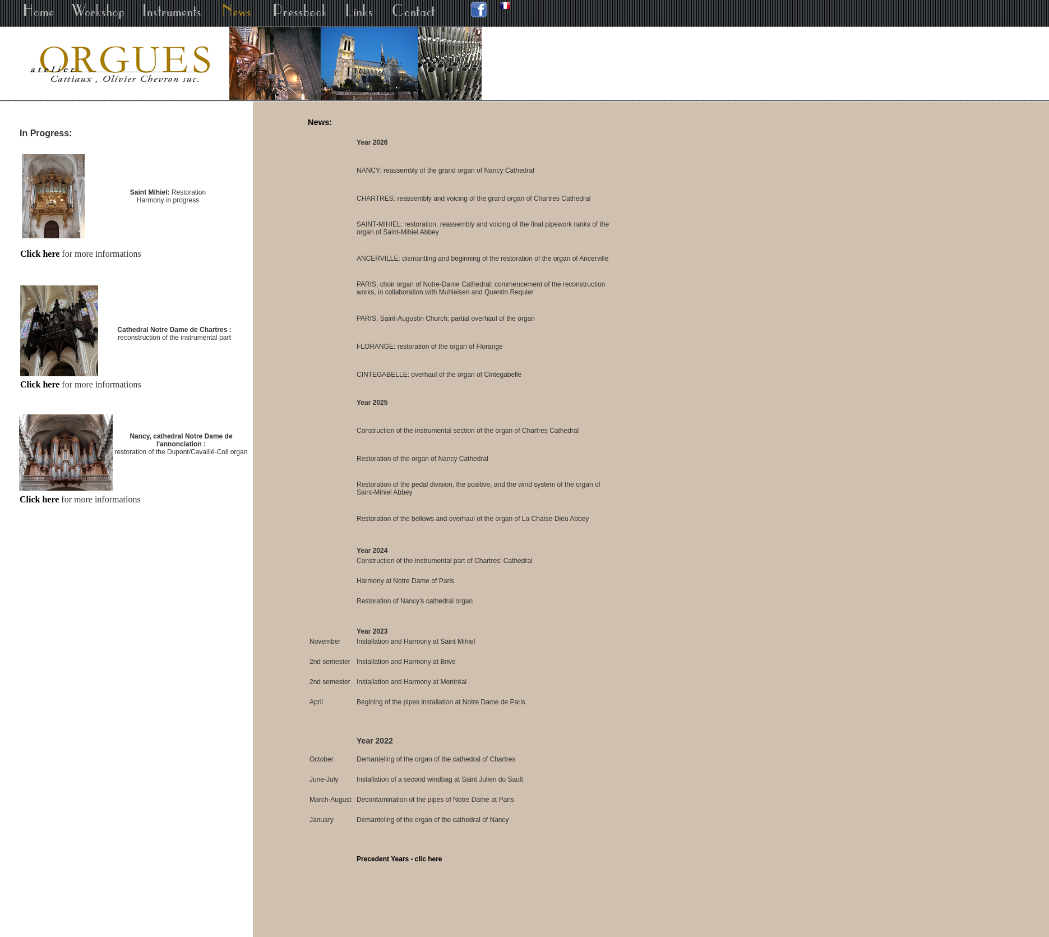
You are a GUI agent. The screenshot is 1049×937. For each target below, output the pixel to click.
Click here (39, 254)
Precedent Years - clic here (399, 859)
